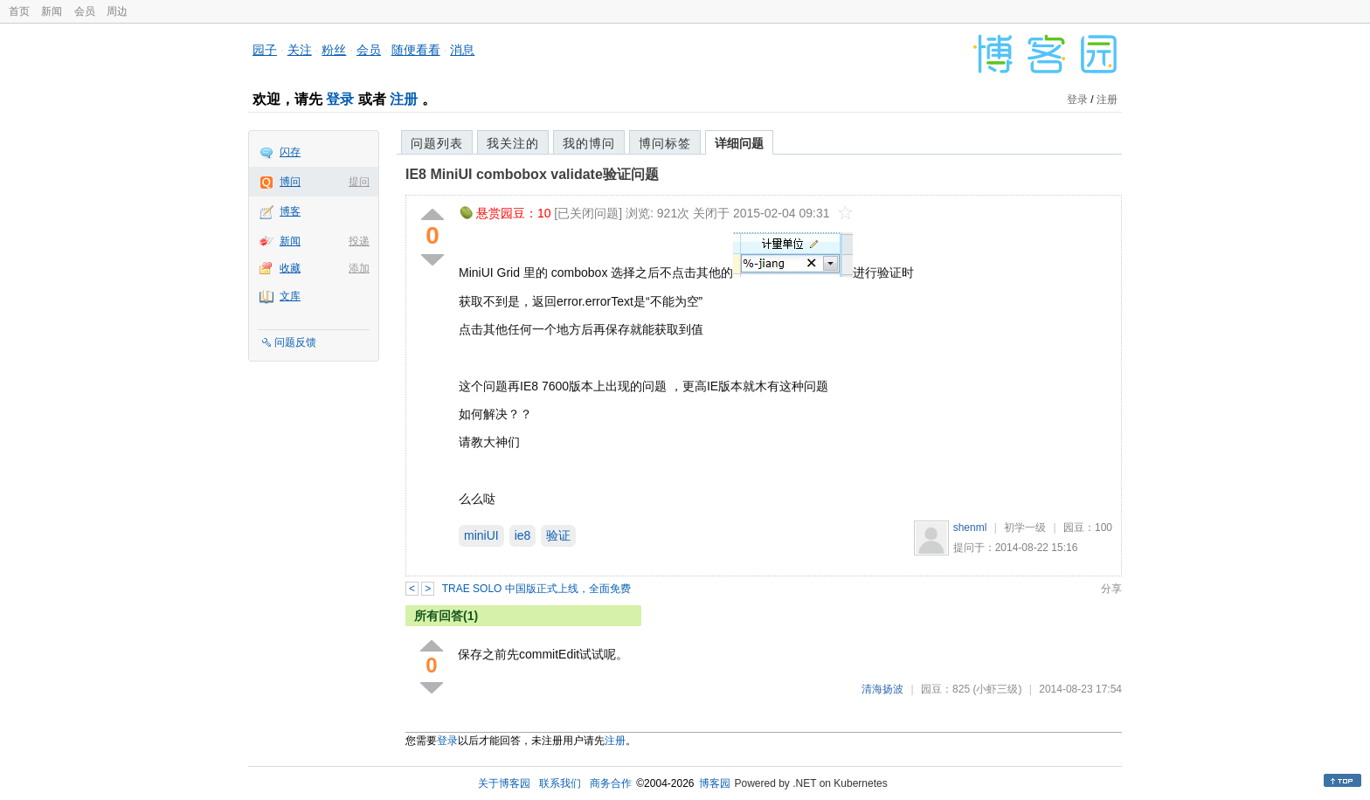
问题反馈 (295, 342)
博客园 (714, 783)
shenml (970, 527)
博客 (290, 211)
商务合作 (611, 783)
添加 (359, 268)
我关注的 (513, 143)
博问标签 (665, 143)
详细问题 (739, 143)
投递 (359, 241)
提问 (359, 182)
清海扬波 (882, 689)
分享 (1111, 589)
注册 (404, 99)
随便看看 (415, 50)
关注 (299, 50)
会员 (84, 11)
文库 (290, 296)
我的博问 (589, 143)
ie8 (523, 535)
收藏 (290, 268)
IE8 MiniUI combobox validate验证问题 (532, 174)
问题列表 (437, 143)
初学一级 (1025, 527)
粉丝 (334, 50)
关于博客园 (504, 783)
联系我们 (560, 783)
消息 (462, 50)
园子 (265, 50)
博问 (290, 182)
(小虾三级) (996, 689)
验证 (558, 535)
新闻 (51, 11)
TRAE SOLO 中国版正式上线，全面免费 (536, 589)
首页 (19, 11)
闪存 (290, 152)
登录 (340, 99)
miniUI (481, 535)
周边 (117, 11)
